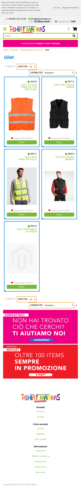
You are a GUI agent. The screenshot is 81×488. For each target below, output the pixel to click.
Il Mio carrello (41, 439)
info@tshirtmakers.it (39, 19)
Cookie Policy (40, 467)
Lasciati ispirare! (40, 43)
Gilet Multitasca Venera (64, 86)
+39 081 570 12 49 (15, 19)
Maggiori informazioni (70, 7)
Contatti (40, 417)
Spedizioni (40, 450)
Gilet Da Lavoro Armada (64, 158)
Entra (21, 142)
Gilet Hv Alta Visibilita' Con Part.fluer (28, 87)
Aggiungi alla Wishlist (22, 138)
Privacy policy (40, 461)
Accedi (40, 428)
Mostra (27, 66)
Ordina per (36, 72)
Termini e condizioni (40, 456)
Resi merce (40, 472)
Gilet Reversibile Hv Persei (27, 230)
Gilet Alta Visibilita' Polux (27, 158)
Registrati (40, 434)
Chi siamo (40, 411)
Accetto (57, 7)
